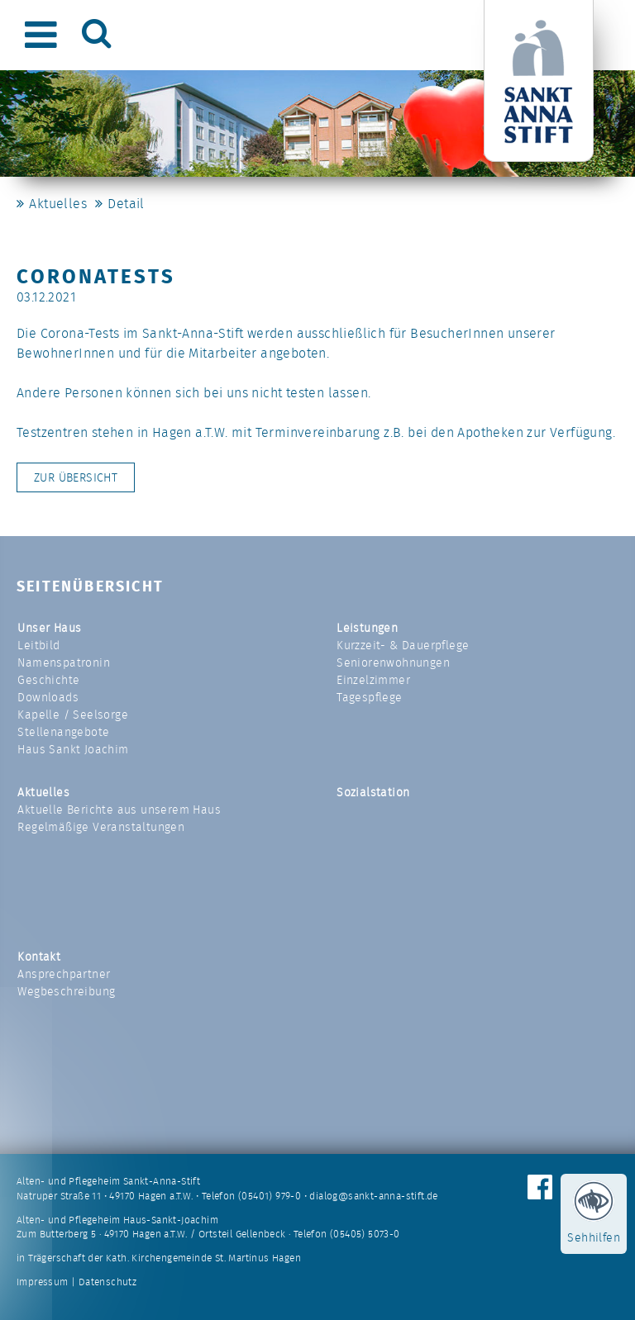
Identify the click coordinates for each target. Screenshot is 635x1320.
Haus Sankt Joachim (72, 749)
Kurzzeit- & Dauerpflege (403, 645)
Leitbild (38, 645)
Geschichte (48, 680)
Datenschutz (107, 1282)
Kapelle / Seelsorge (72, 714)
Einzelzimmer (373, 680)
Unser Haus (49, 628)
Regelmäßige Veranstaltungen (100, 827)
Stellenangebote (63, 732)
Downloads (48, 697)
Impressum (43, 1282)
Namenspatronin (63, 662)
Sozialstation (373, 792)
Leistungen (367, 628)
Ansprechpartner (63, 974)
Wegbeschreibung (66, 991)
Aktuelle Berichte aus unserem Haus (119, 809)
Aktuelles (58, 203)
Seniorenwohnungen (393, 662)
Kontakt (38, 956)
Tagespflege (369, 697)
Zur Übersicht (75, 477)
